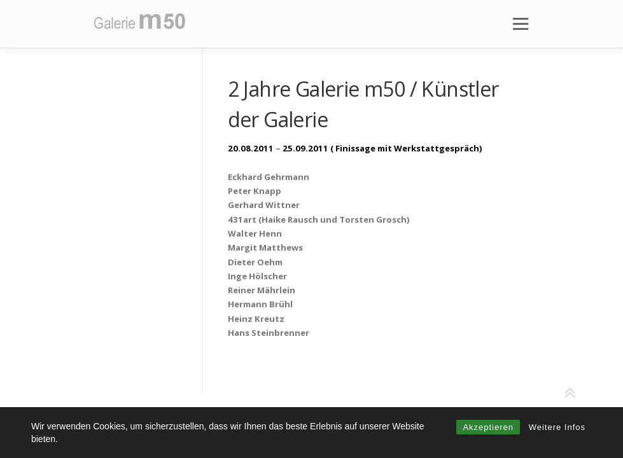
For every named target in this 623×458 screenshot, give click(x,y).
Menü (520, 23)
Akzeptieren (488, 427)
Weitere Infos (557, 427)
